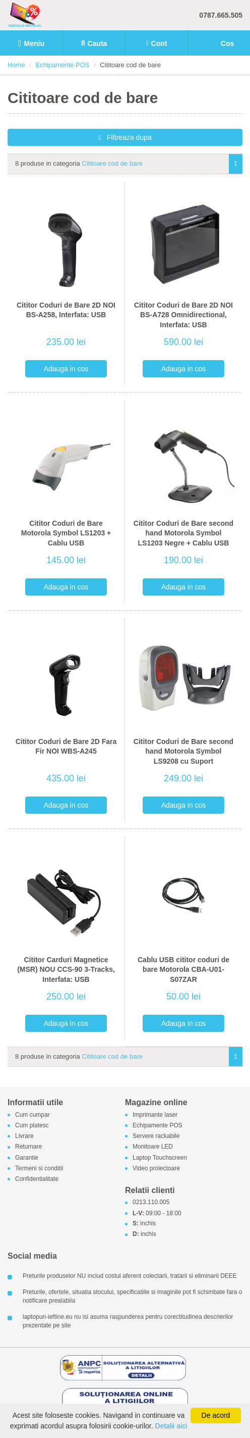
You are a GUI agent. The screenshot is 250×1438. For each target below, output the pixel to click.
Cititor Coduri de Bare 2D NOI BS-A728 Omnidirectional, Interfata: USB (183, 315)
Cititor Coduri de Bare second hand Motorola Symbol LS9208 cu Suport (183, 751)
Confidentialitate (36, 1178)
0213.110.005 (151, 1202)
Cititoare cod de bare (112, 163)
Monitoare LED (153, 1147)
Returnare (28, 1147)
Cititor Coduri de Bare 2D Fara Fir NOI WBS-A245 (66, 746)
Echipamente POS (63, 65)
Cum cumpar (32, 1114)
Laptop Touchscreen (160, 1157)
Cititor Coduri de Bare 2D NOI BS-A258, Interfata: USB (66, 310)
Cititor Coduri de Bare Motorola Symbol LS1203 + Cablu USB (66, 533)
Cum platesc (32, 1125)
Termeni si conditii (39, 1168)
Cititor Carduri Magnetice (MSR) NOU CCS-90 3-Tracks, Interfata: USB (66, 969)
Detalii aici (171, 1426)
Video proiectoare (156, 1168)
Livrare (24, 1136)
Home (16, 65)
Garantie (26, 1157)
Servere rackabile (156, 1136)
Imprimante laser (155, 1114)
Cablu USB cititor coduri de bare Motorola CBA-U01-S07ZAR (183, 969)
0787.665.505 (220, 15)
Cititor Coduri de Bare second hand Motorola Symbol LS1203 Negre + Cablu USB (183, 533)
